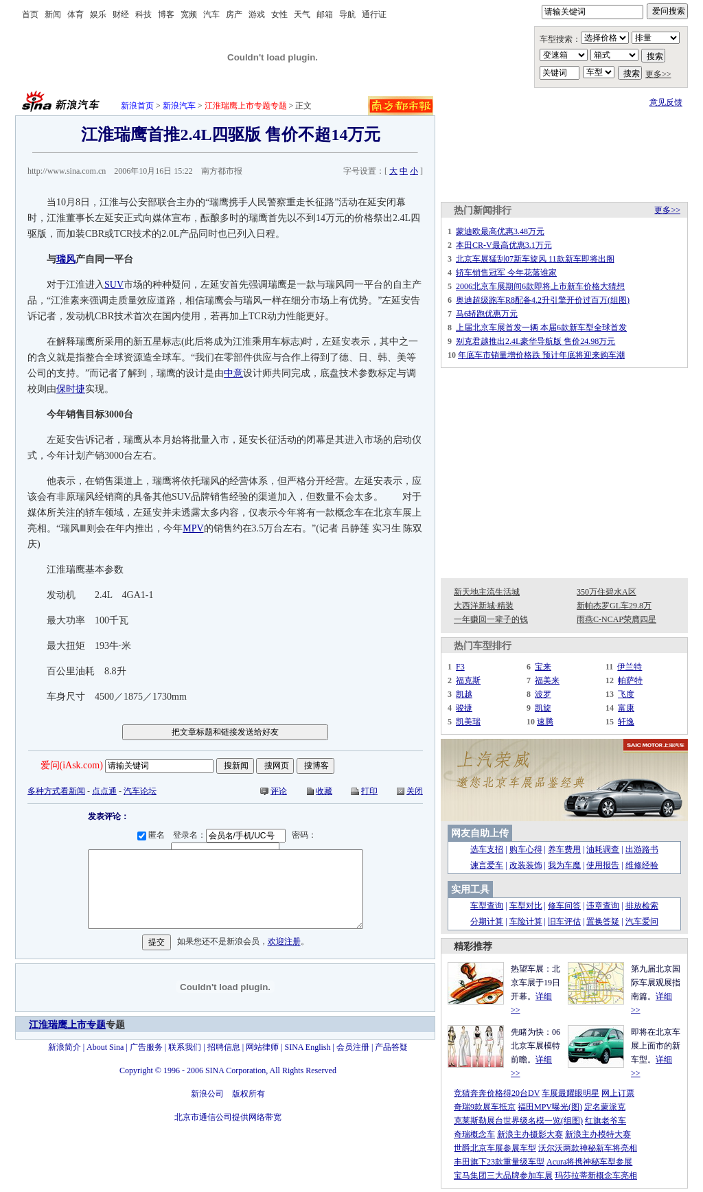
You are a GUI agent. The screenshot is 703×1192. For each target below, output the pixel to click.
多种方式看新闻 (56, 791)
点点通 (104, 791)
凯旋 (543, 708)
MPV (193, 528)
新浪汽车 (179, 106)
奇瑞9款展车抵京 (485, 1107)
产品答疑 (391, 1047)
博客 (166, 14)
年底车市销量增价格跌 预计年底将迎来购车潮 (541, 355)
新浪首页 (137, 106)
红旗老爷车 (605, 1120)
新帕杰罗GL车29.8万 (614, 605)
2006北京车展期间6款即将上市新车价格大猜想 (540, 286)
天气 (302, 14)
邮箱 (324, 14)
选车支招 (486, 849)
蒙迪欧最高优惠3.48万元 (500, 231)
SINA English (307, 1047)
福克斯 (468, 680)
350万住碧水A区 (606, 592)
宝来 (543, 667)
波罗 (543, 694)
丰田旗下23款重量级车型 (499, 1162)
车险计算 (525, 921)
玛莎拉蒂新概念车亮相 (596, 1175)
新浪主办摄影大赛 (530, 1134)
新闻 (53, 14)
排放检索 (641, 905)
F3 (460, 667)
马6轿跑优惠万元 (487, 314)
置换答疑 (602, 921)
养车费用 (564, 849)
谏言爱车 (486, 865)
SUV (114, 284)
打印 (369, 791)
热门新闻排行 (482, 210)
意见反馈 (665, 102)
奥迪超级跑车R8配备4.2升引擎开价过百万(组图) (543, 300)
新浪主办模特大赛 (598, 1134)
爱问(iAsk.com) (72, 765)
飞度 (626, 694)
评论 (278, 791)
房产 (234, 14)
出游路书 (641, 849)
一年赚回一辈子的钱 (491, 619)
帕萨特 (630, 680)
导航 (347, 14)
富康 (626, 708)
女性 (279, 14)
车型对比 (525, 905)
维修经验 (641, 865)
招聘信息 (223, 1047)
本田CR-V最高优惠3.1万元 (504, 245)
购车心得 (525, 849)
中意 (233, 373)
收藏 (324, 791)
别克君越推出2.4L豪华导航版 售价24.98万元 (535, 341)
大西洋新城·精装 (484, 605)
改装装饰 (525, 865)
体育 (75, 14)
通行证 (374, 14)
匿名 (153, 835)
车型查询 (486, 905)
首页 (30, 14)
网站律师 (262, 1047)
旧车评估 (564, 921)
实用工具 (470, 889)
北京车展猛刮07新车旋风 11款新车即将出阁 (535, 259)
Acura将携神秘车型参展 (589, 1162)
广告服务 (146, 1047)
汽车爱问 (641, 921)
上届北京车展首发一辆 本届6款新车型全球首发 (541, 327)
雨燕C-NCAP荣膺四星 (616, 619)
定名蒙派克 (604, 1107)
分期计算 (486, 921)
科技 (143, 14)
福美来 (547, 680)
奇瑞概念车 (474, 1134)
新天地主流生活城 (487, 592)
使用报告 (602, 865)
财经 (121, 14)
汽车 (211, 14)
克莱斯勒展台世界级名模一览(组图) (518, 1120)
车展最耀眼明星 (570, 1093)
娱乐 (98, 14)
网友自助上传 (480, 833)
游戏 (257, 14)
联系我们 (184, 1047)
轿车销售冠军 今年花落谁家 (506, 272)
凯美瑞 (468, 721)
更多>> (658, 74)
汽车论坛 (140, 791)
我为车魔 (564, 865)
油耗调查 (602, 849)
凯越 (464, 694)
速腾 (545, 721)
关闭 (414, 791)
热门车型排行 (482, 646)
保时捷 (70, 389)
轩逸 (626, 721)
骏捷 (464, 708)
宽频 (189, 14)
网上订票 (617, 1093)
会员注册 (352, 1047)
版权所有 (248, 1094)
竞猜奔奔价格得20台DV (497, 1093)
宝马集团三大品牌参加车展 (503, 1175)
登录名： (231, 835)
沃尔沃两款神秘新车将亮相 (587, 1148)
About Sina (105, 1047)
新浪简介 (64, 1047)
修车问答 (564, 905)
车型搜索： (560, 39)
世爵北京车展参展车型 (495, 1148)
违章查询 (602, 905)
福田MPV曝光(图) (550, 1107)
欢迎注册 (284, 942)
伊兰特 (629, 667)
